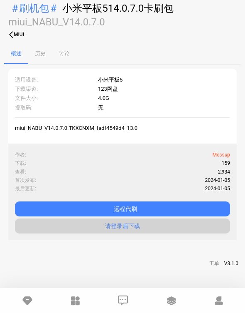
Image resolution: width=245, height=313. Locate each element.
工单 (214, 263)
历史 (40, 53)
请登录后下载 (122, 226)
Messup (221, 155)
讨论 (64, 53)
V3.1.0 (231, 263)
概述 (16, 53)
